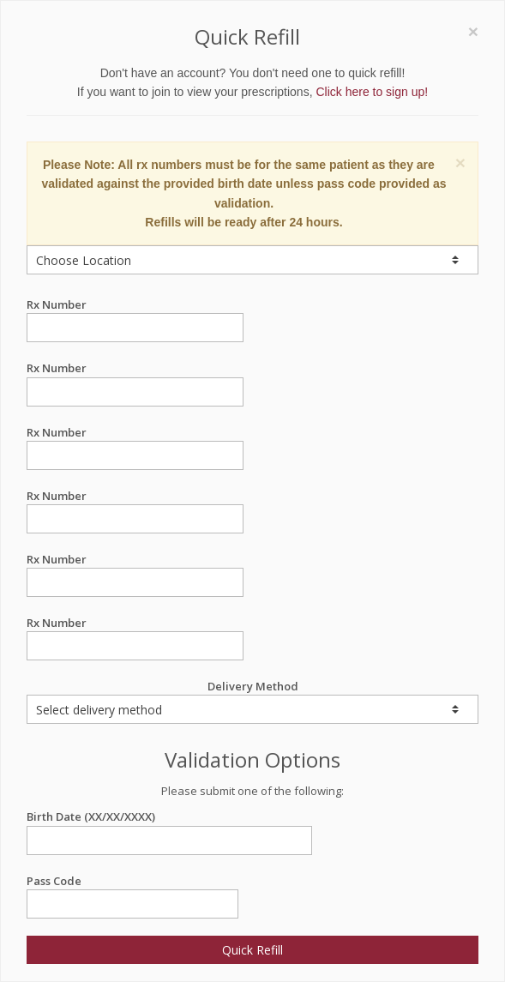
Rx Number (135, 305)
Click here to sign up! (372, 92)
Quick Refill (252, 950)
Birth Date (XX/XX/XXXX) (169, 817)
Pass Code (132, 881)
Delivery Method (252, 701)
